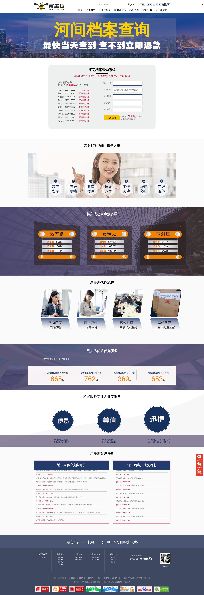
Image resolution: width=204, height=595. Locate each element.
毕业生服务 (104, 9)
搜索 (133, 4)
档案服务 (91, 9)
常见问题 (113, 559)
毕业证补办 (95, 557)
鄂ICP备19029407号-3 (112, 578)
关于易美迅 (161, 9)
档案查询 (60, 557)
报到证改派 (78, 559)
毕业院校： (108, 96)
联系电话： (108, 89)
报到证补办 (78, 557)
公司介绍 (43, 557)
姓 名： (108, 83)
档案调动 (60, 564)
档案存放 (60, 562)
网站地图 (127, 582)
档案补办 (60, 559)
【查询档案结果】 (84, 90)
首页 (80, 9)
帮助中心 (147, 9)
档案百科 (134, 9)
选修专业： (108, 103)
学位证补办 (95, 559)
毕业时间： (108, 109)
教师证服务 (120, 9)
